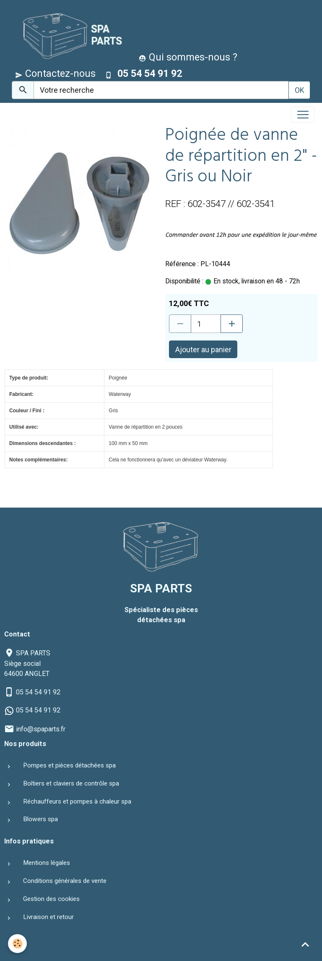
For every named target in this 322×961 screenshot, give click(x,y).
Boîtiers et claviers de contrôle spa (71, 783)
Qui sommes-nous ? (188, 57)
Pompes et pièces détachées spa (69, 765)
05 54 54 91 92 (38, 692)
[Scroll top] (305, 944)
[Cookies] (17, 943)
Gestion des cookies (51, 899)
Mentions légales (46, 863)
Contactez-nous (55, 73)
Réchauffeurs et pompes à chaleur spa (77, 801)
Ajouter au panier (203, 349)
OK (299, 90)
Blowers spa (40, 819)
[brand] (69, 35)
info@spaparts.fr (40, 729)
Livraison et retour (48, 917)
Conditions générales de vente (64, 881)
